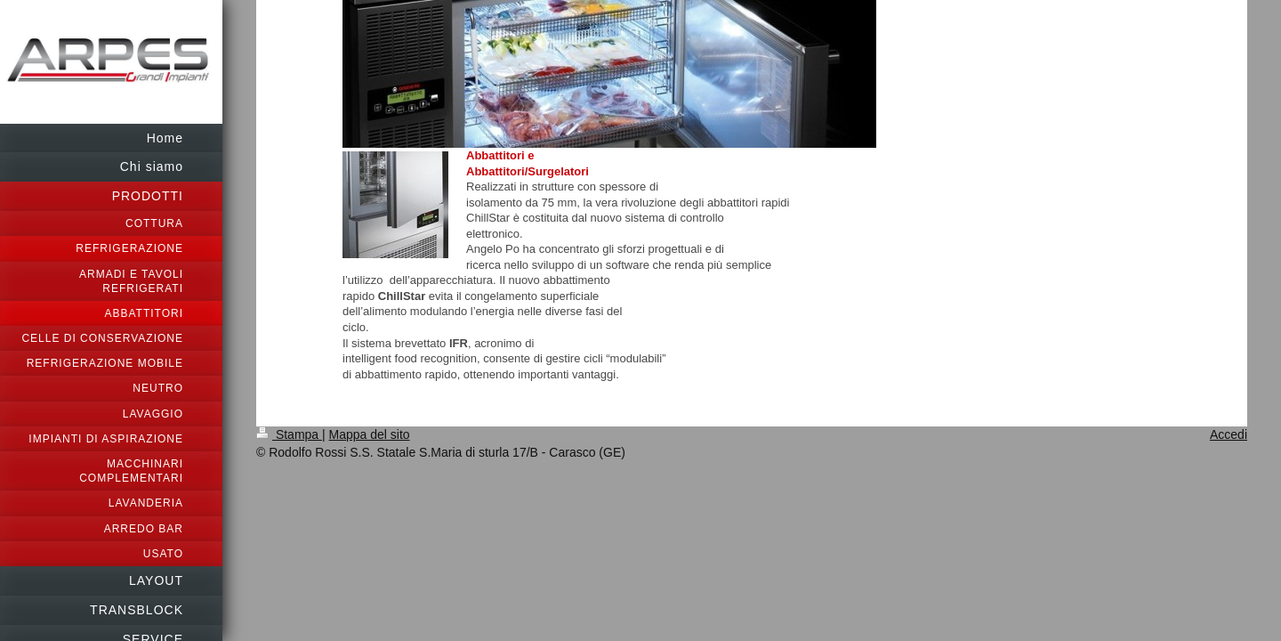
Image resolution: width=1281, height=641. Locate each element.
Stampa (289, 434)
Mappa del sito (369, 434)
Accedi (1228, 434)
